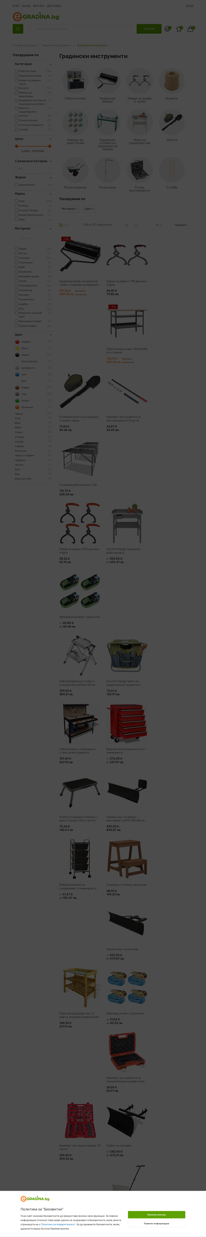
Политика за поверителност (58, 1224)
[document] (103, 1212)
